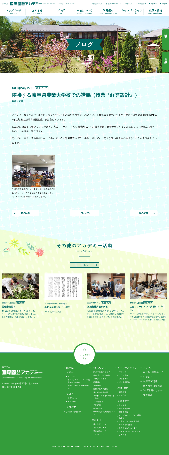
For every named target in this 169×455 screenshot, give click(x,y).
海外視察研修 (124, 382)
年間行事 (122, 372)
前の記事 (22, 213)
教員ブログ (72, 401)
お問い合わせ (73, 411)
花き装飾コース (99, 428)
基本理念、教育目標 (101, 375)
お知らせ (71, 372)
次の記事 (147, 213)
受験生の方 (97, 4)
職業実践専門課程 (100, 389)
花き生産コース (99, 424)
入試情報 (122, 405)
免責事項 (148, 395)
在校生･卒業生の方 (113, 4)
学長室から (72, 398)
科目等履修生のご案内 (128, 428)
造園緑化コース (99, 431)
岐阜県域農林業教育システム (104, 413)
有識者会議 (98, 408)
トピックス (72, 376)
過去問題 (122, 435)
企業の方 (128, 4)
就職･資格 (123, 387)
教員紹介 (97, 382)
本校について (99, 367)
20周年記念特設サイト (102, 372)
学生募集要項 (124, 409)
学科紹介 (97, 420)
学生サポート (124, 379)
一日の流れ (123, 375)
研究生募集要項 (125, 425)
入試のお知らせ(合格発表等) (78, 387)
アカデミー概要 (99, 379)
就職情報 (122, 392)
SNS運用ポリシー (153, 390)
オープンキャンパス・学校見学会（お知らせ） (79, 381)
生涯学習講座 (141, 4)
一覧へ (84, 265)
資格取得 (122, 395)
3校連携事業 (98, 402)
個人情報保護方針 (152, 386)
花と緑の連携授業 (100, 392)
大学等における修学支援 (129, 421)
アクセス (153, 4)
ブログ (70, 394)
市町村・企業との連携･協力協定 (104, 397)
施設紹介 (97, 386)
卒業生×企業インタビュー (129, 431)
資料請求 (71, 407)
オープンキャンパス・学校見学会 (130, 416)
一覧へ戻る (84, 213)
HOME (70, 367)
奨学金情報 (123, 412)
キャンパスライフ (127, 367)
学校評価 (97, 405)
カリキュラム (98, 434)
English (164, 4)
